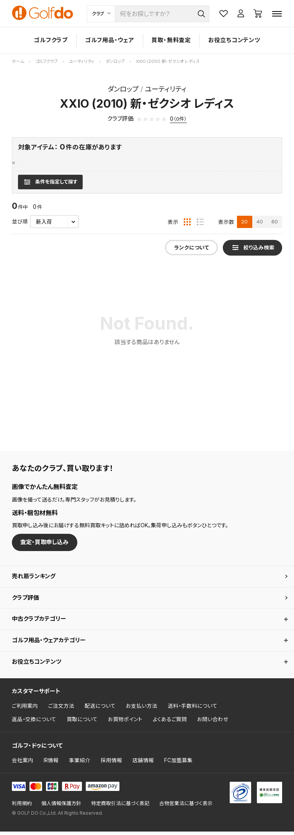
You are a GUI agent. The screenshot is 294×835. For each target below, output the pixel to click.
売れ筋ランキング (34, 579)
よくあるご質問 (170, 723)
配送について (100, 709)
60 (274, 225)
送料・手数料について (192, 709)
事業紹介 (79, 764)
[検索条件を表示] (50, 185)
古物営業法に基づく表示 (185, 807)
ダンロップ (32, 162)
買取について (82, 723)
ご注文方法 (61, 709)
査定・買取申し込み (44, 546)
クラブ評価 (25, 601)
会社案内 (22, 764)
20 (244, 225)
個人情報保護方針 (61, 807)
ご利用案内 (25, 709)
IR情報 (51, 764)
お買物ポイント (125, 723)
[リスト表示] (200, 225)
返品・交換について (34, 723)
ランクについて (191, 251)
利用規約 (22, 807)
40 (259, 225)
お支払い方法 (141, 709)
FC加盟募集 (178, 764)
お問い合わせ (213, 723)
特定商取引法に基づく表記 (120, 807)
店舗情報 (143, 764)
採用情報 (111, 764)
